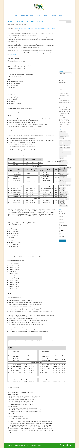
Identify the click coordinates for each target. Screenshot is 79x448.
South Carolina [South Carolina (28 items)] (63, 183)
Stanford (49, 28)
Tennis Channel (12, 54)
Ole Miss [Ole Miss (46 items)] (61, 174)
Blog (25, 24)
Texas (53, 28)
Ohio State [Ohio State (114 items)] (69, 167)
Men (35, 53)
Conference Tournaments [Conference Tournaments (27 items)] (65, 140)
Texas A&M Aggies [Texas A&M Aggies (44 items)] (63, 192)
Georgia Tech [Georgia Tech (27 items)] (67, 147)
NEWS (45, 15)
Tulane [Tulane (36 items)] (67, 194)
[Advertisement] (65, 47)
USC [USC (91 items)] (68, 196)
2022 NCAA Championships (21, 15)
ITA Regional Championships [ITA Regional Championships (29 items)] (63, 153)
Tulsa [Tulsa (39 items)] (61, 196)
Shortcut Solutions (18, 445)
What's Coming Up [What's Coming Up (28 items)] (63, 205)
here (31, 155)
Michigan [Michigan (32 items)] (61, 158)
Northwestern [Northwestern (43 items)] (62, 167)
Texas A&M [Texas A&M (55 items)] (62, 189)
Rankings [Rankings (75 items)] (66, 174)
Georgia (15, 28)
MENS (31, 15)
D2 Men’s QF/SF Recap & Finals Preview (65, 113)
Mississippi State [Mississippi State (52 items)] (63, 160)
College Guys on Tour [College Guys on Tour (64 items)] (64, 136)
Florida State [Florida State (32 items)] (66, 145)
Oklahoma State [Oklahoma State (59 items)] (63, 172)
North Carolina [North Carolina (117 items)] (63, 165)
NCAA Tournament (42, 28)
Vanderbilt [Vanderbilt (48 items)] (62, 199)
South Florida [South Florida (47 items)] (62, 185)
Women (39, 53)
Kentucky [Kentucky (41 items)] (61, 156)
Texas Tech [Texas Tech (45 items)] (62, 194)
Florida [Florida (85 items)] (61, 145)
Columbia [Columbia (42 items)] (62, 138)
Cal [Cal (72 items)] (64, 131)
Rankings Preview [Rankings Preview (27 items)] (63, 176)
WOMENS (38, 15)
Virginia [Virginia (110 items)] (66, 199)
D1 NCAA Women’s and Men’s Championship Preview (64, 107)
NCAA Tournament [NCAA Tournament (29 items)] (63, 163)
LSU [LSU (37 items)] (65, 156)
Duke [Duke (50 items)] (61, 143)
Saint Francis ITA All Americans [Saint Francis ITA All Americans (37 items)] (63, 179)
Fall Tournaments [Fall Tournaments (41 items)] (66, 143)
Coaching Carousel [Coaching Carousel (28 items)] (63, 133)
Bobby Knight (12, 24)
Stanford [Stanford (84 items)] (68, 185)
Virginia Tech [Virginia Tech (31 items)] (62, 201)
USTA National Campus (13, 30)
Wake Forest (22, 30)
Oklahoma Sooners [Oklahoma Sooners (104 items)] (63, 169)
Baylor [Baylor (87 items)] (61, 131)
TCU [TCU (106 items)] (60, 187)
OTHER (60, 15)
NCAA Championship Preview (30, 28)
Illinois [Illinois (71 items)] (61, 149)
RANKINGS (53, 15)
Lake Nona (20, 28)
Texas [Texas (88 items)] (64, 187)
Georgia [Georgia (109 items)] (61, 147)
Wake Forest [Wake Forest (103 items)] (62, 203)
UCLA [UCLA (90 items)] (64, 196)
